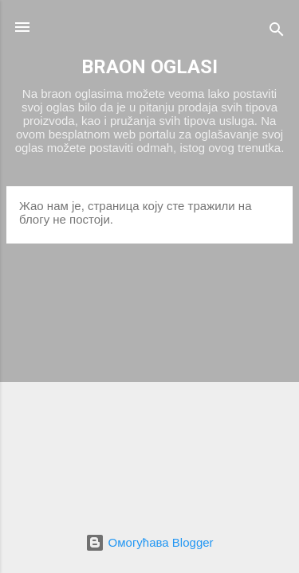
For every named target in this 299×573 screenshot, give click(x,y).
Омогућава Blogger (149, 542)
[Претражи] (276, 32)
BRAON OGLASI (149, 67)
